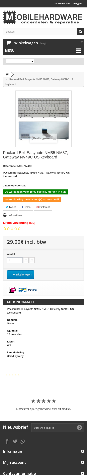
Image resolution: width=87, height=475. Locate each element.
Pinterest (43, 207)
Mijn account (14, 462)
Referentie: (10, 166)
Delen (26, 207)
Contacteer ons (62, 3)
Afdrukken (15, 215)
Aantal (11, 254)
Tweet (11, 207)
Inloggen (77, 3)
